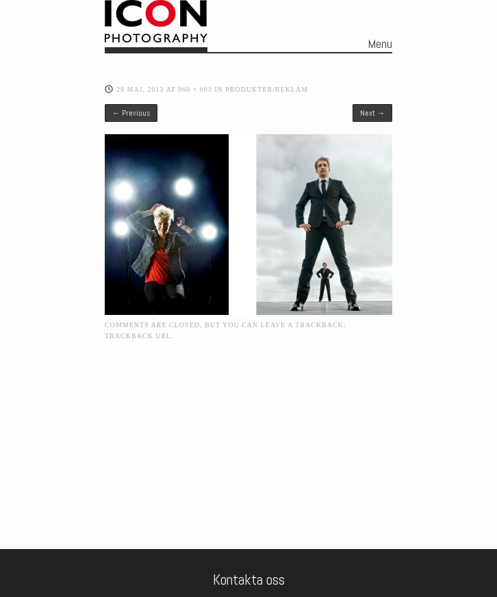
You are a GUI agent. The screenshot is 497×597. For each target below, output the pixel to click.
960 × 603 (195, 89)
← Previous (131, 113)
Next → (372, 113)
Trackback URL (138, 336)
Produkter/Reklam (266, 89)
